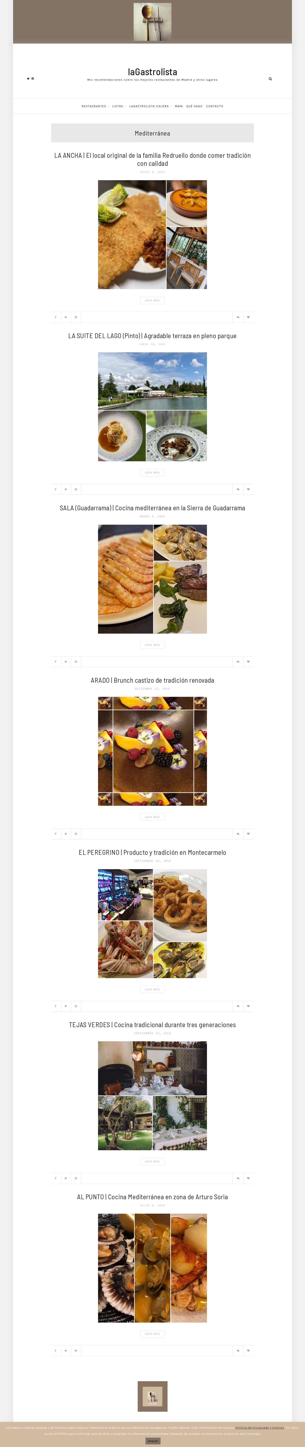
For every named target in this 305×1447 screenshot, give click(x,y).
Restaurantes (94, 106)
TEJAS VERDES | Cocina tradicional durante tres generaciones (152, 1024)
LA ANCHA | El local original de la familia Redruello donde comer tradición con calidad (152, 159)
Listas (117, 106)
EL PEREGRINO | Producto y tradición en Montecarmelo (152, 852)
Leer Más (152, 300)
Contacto (215, 106)
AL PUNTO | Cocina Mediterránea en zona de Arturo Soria (152, 1197)
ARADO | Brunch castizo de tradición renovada (152, 680)
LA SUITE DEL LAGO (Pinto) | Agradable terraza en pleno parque (152, 335)
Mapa (179, 106)
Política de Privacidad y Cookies (259, 1428)
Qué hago (194, 106)
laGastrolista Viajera (149, 106)
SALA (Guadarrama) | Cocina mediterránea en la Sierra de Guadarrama (152, 508)
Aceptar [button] (153, 1441)
